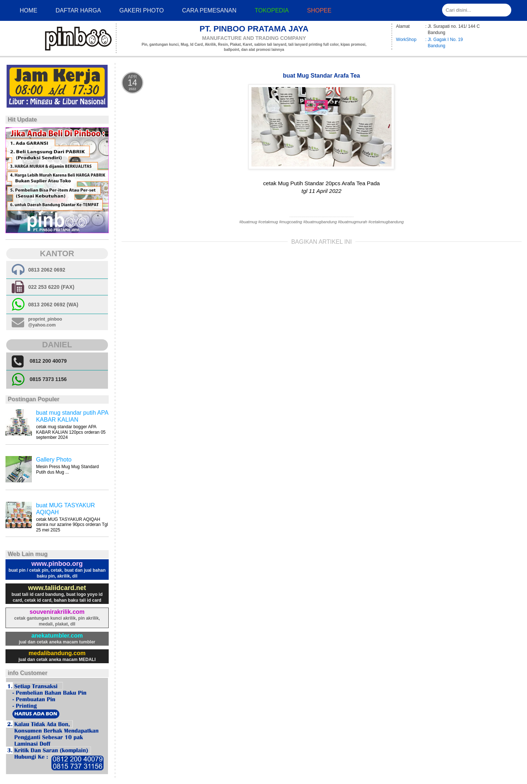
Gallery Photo (53, 459)
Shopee (319, 10)
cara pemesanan (209, 10)
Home (28, 10)
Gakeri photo (141, 10)
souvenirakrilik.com (57, 612)
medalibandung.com (57, 653)
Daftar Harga (78, 10)
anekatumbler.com (57, 635)
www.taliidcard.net (57, 587)
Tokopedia (272, 10)
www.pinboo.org (57, 563)
